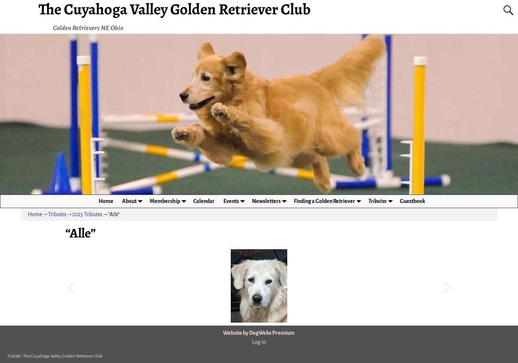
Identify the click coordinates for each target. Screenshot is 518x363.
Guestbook (412, 201)
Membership (169, 201)
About (133, 201)
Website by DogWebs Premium (259, 333)
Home (106, 201)
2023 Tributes (87, 214)
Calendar (204, 201)
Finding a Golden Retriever (329, 201)
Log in (259, 342)
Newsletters (270, 201)
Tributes (381, 201)
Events (235, 201)
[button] (70, 286)
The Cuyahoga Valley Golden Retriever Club (63, 356)
